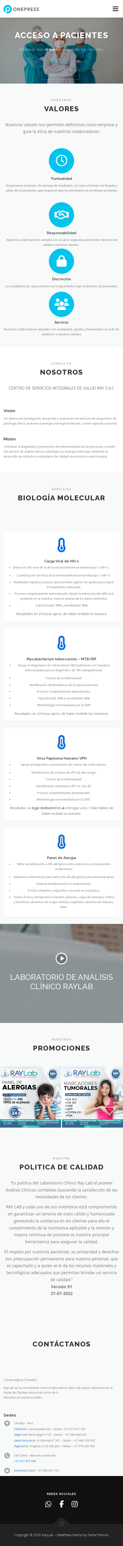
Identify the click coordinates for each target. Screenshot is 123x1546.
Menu (115, 9)
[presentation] (7, 1098)
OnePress (64, 1535)
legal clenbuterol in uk (48, 863)
